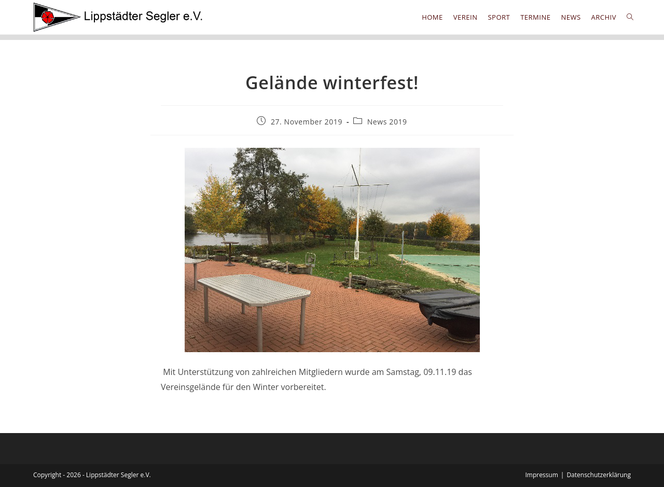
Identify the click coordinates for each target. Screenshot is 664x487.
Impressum (541, 474)
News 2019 (387, 122)
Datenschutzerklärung (598, 474)
